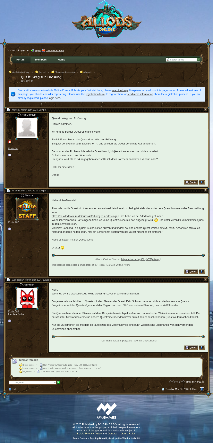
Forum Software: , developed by (106, 438)
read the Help (120, 90)
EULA (80, 433)
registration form (95, 94)
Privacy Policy (93, 433)
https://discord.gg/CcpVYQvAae (139, 259)
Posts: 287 (13, 222)
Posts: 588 (13, 311)
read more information (140, 94)
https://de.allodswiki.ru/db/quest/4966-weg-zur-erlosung (84, 216)
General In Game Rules (122, 433)
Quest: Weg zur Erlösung (41, 77)
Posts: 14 (13, 148)
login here (54, 98)
